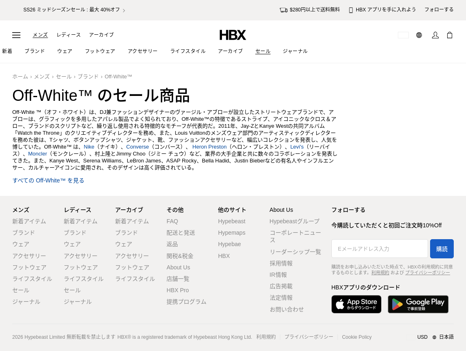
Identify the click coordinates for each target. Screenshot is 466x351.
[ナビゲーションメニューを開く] (16, 35)
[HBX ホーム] (233, 34)
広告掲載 (281, 286)
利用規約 (380, 272)
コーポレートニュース (295, 236)
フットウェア (29, 267)
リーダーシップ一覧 (295, 252)
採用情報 (281, 263)
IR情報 (278, 274)
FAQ (172, 221)
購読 (442, 249)
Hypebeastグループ (295, 221)
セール (64, 76)
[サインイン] (435, 35)
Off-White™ (118, 76)
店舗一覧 (177, 278)
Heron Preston (210, 147)
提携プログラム (186, 301)
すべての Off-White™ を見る (48, 181)
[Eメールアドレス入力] (379, 248)
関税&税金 (179, 256)
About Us (178, 267)
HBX (224, 256)
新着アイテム (29, 221)
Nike (89, 147)
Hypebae (229, 244)
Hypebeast (231, 221)
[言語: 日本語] (420, 35)
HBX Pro (177, 290)
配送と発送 (180, 232)
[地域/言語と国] (430, 337)
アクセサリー (29, 256)
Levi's (297, 147)
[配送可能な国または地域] (403, 35)
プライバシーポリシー (427, 272)
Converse (137, 147)
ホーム (20, 76)
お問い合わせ (287, 309)
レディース (68, 35)
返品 (172, 244)
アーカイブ (101, 35)
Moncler (37, 154)
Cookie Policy (357, 337)
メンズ (40, 35)
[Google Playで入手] (418, 304)
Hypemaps (231, 232)
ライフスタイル (32, 278)
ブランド (88, 76)
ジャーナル (26, 301)
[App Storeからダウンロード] (356, 304)
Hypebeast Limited (44, 337)
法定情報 (281, 297)
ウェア (20, 244)
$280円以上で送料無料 (310, 10)
